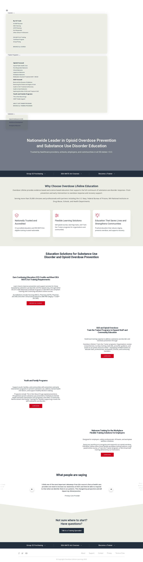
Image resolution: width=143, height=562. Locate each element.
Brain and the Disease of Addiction (22, 82)
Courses (11, 13)
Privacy (109, 553)
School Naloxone (18, 70)
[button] (32, 489)
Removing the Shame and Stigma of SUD (24, 84)
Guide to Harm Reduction (20, 89)
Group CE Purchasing (36, 173)
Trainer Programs (14, 55)
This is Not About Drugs (19, 96)
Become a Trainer (107, 173)
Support (91, 553)
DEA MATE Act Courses (71, 173)
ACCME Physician (18, 23)
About (83, 553)
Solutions (11, 114)
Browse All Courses (36, 303)
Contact (100, 553)
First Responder (17, 30)
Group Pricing (17, 42)
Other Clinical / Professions (20, 32)
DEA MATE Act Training (19, 37)
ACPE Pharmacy (17, 28)
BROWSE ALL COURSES (19, 47)
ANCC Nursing (17, 26)
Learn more (107, 356)
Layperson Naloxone (19, 72)
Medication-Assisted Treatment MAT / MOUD (25, 77)
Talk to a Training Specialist (71, 531)
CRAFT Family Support (19, 99)
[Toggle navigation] (7, 10)
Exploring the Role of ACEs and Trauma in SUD (26, 91)
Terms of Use (120, 553)
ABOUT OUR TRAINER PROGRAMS (22, 103)
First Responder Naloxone (20, 68)
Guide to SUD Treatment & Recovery (23, 87)
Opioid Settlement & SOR (16, 119)
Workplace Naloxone (19, 74)
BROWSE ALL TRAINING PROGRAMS (22, 106)
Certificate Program (18, 39)
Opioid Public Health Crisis (20, 65)
